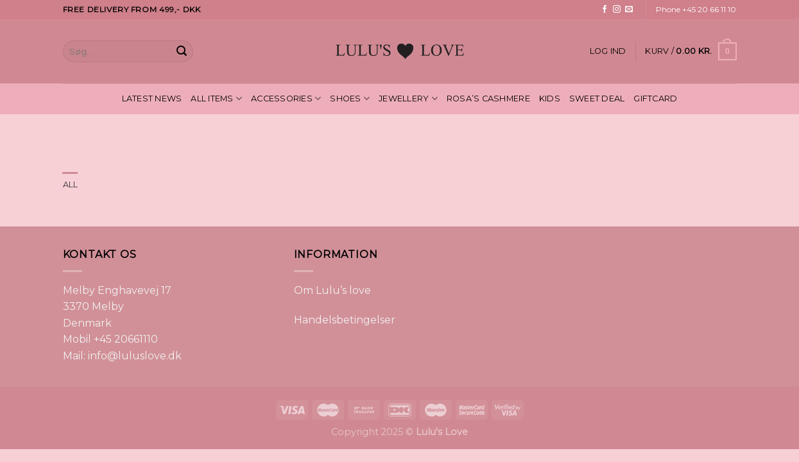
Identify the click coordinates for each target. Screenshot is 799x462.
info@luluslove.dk (135, 356)
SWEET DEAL (597, 98)
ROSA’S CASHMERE (488, 98)
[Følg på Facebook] (604, 9)
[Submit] (182, 51)
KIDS (549, 98)
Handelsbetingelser (344, 320)
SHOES (350, 98)
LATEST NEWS (152, 98)
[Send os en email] (629, 9)
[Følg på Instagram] (617, 9)
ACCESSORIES (286, 98)
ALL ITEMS (216, 98)
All (70, 184)
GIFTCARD (655, 98)
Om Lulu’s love (332, 290)
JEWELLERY (408, 98)
